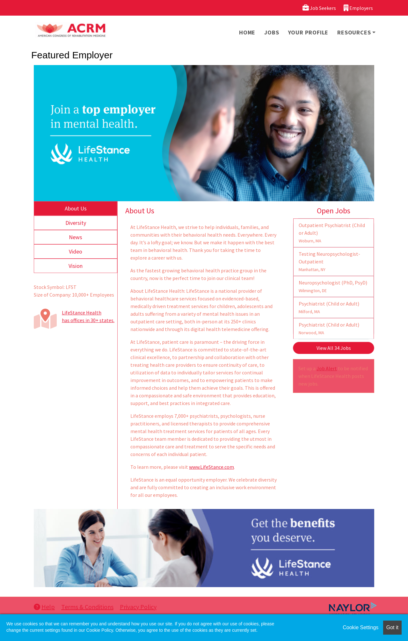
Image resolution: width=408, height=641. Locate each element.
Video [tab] (75, 251)
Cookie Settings (360, 627)
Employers (358, 8)
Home (247, 32)
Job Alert (327, 368)
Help (44, 607)
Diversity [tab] (75, 222)
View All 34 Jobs (334, 348)
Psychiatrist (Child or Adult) (329, 307)
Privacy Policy (138, 607)
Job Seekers (319, 8)
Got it (392, 627)
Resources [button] (354, 32)
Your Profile (308, 32)
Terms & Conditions (87, 607)
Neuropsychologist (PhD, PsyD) (333, 286)
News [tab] (75, 237)
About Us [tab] (76, 208)
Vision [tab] (76, 265)
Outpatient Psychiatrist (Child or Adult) (332, 233)
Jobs (271, 32)
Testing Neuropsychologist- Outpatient (329, 261)
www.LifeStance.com (211, 467)
